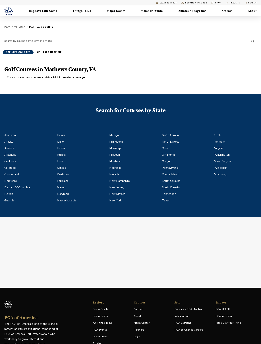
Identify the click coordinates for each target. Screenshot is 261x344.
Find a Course (101, 316)
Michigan (114, 135)
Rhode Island (170, 174)
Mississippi (116, 148)
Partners (139, 329)
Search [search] (251, 2)
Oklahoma (168, 155)
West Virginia (222, 161)
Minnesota (116, 142)
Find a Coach (100, 309)
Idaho (60, 142)
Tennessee (169, 194)
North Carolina (171, 135)
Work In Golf (182, 316)
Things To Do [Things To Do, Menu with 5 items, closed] (82, 11)
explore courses (18, 52)
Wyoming (220, 174)
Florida (8, 194)
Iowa (60, 161)
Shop (216, 3)
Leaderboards (166, 3)
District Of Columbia (17, 187)
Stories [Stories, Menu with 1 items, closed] (227, 11)
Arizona (9, 148)
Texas (166, 201)
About (137, 316)
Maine (61, 187)
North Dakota (170, 142)
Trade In (233, 3)
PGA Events (100, 329)
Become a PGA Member (188, 309)
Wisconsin (220, 168)
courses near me (49, 52)
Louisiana (63, 181)
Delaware (10, 181)
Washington (222, 155)
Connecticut (11, 174)
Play (7, 26)
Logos (137, 336)
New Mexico (117, 194)
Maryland (63, 194)
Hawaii (61, 135)
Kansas (61, 168)
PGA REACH (223, 309)
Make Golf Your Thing (228, 323)
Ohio (165, 148)
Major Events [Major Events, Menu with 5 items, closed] (116, 11)
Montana (115, 161)
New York (115, 201)
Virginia (19, 26)
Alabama (10, 135)
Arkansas (10, 155)
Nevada (114, 174)
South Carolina (171, 181)
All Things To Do (103, 323)
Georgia (9, 201)
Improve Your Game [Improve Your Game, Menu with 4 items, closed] (43, 11)
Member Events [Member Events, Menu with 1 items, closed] (152, 11)
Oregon (166, 161)
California (10, 161)
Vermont (219, 142)
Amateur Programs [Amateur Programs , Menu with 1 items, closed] (192, 11)
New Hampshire (119, 181)
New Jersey (116, 187)
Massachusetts (66, 201)
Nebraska (115, 168)
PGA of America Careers (189, 330)
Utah (217, 135)
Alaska (8, 142)
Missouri (114, 155)
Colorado (10, 168)
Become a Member (194, 3)
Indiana (61, 155)
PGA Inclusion (224, 316)
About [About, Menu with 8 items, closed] (252, 11)
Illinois (61, 148)
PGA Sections (183, 323)
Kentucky (63, 174)
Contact (139, 309)
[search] (253, 41)
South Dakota (171, 187)
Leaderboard (100, 336)
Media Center (142, 323)
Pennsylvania (170, 168)
